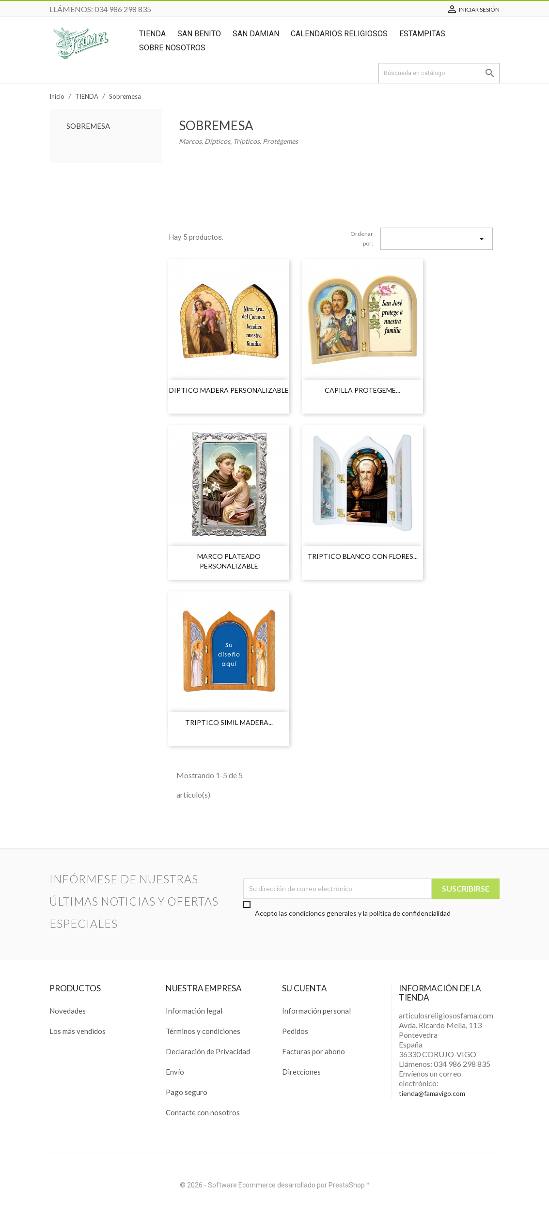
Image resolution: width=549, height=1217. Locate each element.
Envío (175, 1071)
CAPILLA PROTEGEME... (362, 390)
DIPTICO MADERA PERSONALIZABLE (229, 390)
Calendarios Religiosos (339, 33)
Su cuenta (304, 988)
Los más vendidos (77, 1031)
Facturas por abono (313, 1051)
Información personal (316, 1010)
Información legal (194, 1010)
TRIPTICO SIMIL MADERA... (229, 722)
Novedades (67, 1010)
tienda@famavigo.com (432, 1093)
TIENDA (152, 33)
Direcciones (301, 1071)
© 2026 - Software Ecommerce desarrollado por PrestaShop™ (274, 1185)
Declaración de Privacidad (208, 1051)
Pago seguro (186, 1092)
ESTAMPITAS (422, 33)
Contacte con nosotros (203, 1112)
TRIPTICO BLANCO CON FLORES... (362, 556)
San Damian (256, 33)
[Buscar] (439, 73)
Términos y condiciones (203, 1031)
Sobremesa (88, 126)
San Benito (199, 33)
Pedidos (295, 1031)
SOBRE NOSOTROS (172, 47)
